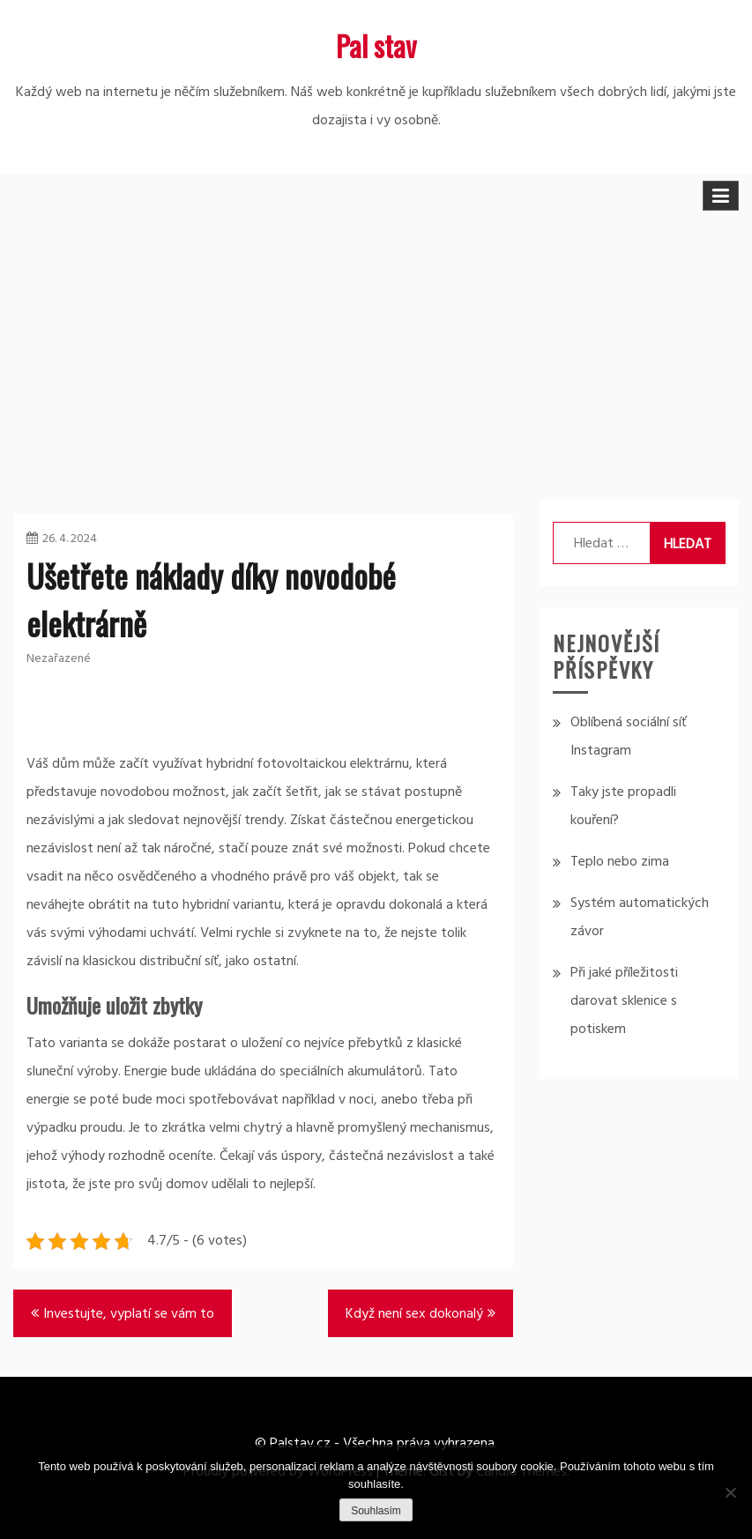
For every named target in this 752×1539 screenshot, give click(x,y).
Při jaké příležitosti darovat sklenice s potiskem (624, 1001)
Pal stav (376, 45)
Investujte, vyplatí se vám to (128, 1314)
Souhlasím (376, 1511)
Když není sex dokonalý (414, 1314)
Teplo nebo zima (619, 862)
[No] (730, 1492)
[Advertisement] (376, 350)
